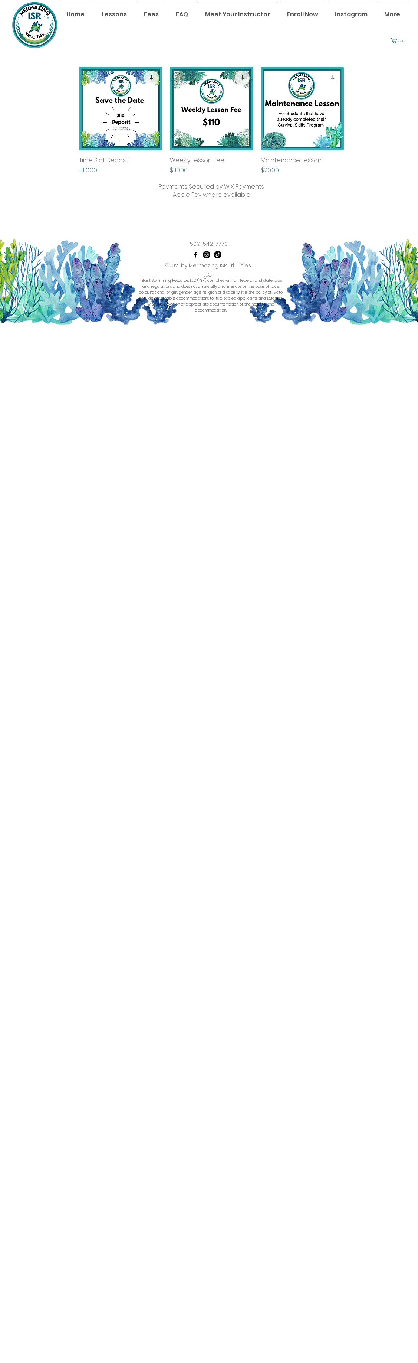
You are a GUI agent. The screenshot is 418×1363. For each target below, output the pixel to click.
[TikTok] (217, 254)
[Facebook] (195, 254)
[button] (401, 40)
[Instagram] (206, 254)
